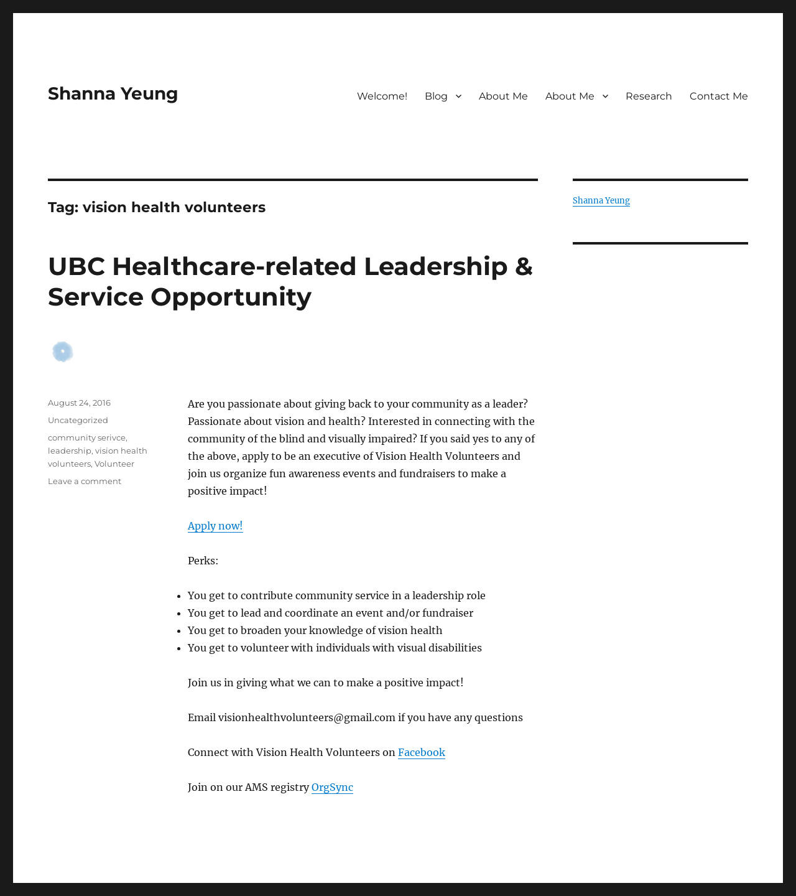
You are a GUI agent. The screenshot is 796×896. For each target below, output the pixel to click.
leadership (69, 450)
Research (649, 96)
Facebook (421, 752)
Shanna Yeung (113, 93)
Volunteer (114, 464)
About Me (503, 96)
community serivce (87, 437)
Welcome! (382, 96)
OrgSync (332, 787)
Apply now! (215, 526)
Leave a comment (84, 481)
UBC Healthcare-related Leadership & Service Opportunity (290, 281)
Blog (436, 96)
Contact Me (719, 96)
